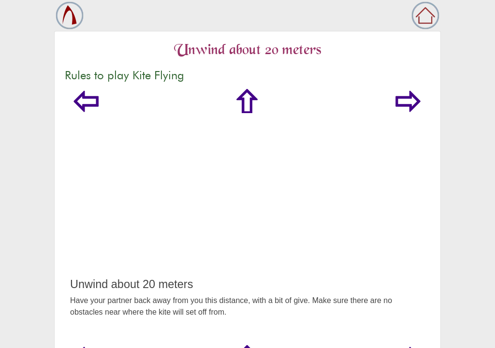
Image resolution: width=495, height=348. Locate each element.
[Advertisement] (247, 205)
